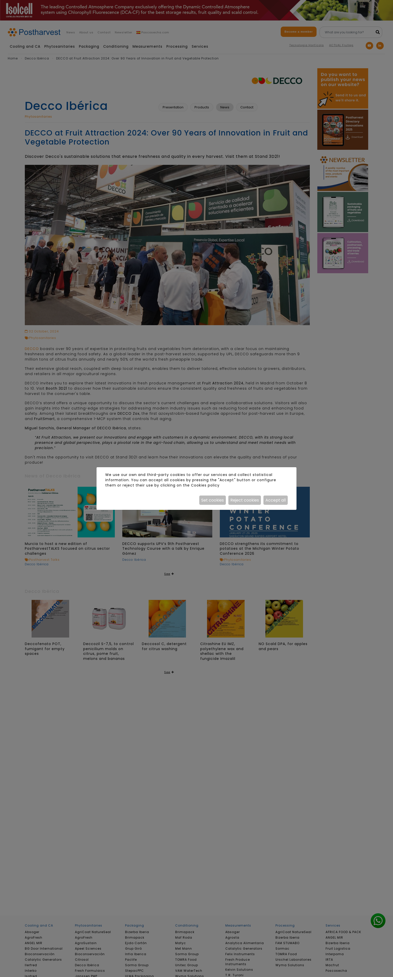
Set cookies (212, 500)
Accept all (275, 500)
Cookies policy (205, 485)
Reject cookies (244, 500)
